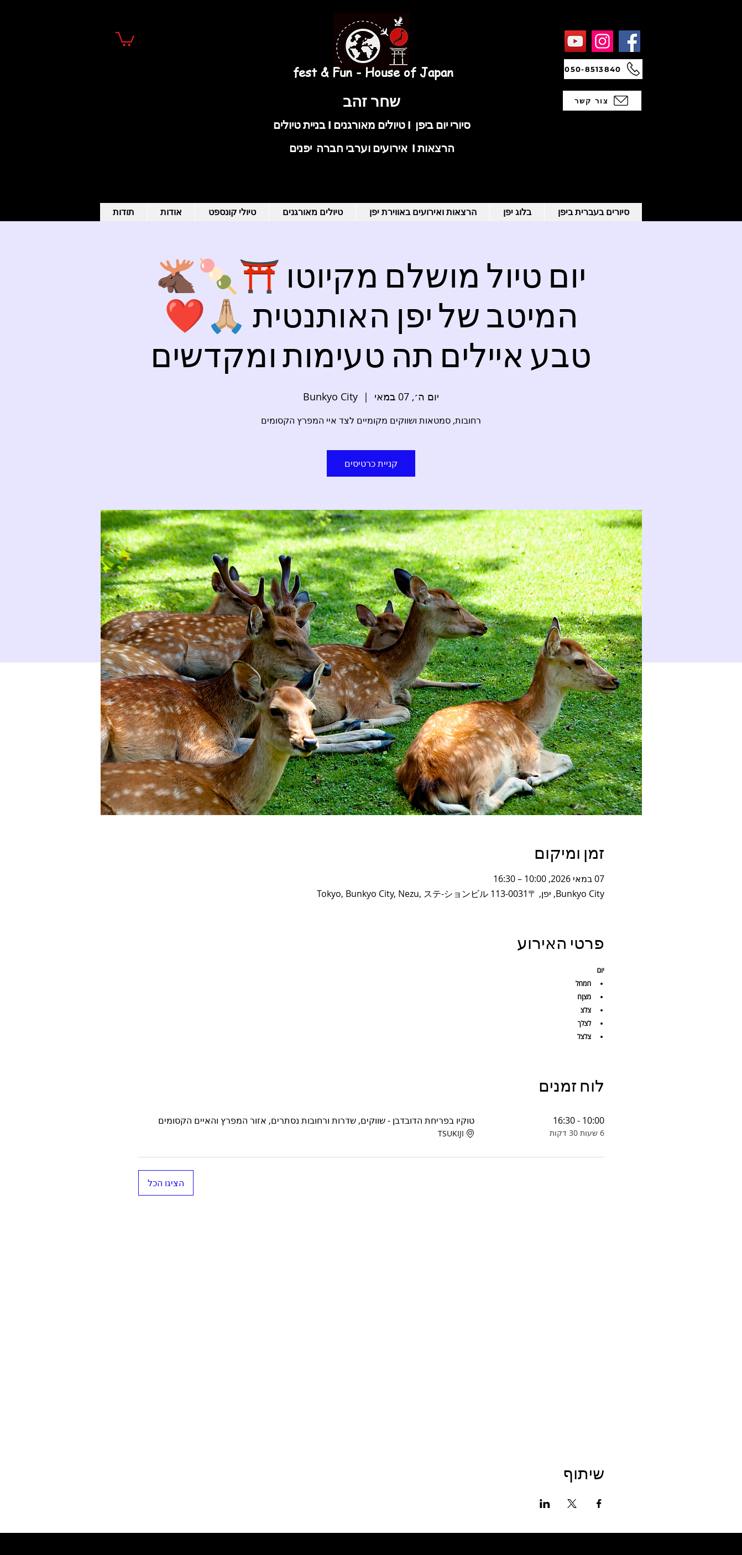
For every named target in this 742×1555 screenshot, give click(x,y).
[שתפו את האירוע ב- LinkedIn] (545, 1503)
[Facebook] (629, 41)
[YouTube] (575, 41)
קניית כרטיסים (371, 463)
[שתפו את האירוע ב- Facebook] (599, 1503)
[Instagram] (602, 41)
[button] (125, 38)
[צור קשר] (602, 101)
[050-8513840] (603, 69)
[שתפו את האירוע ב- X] (572, 1503)
